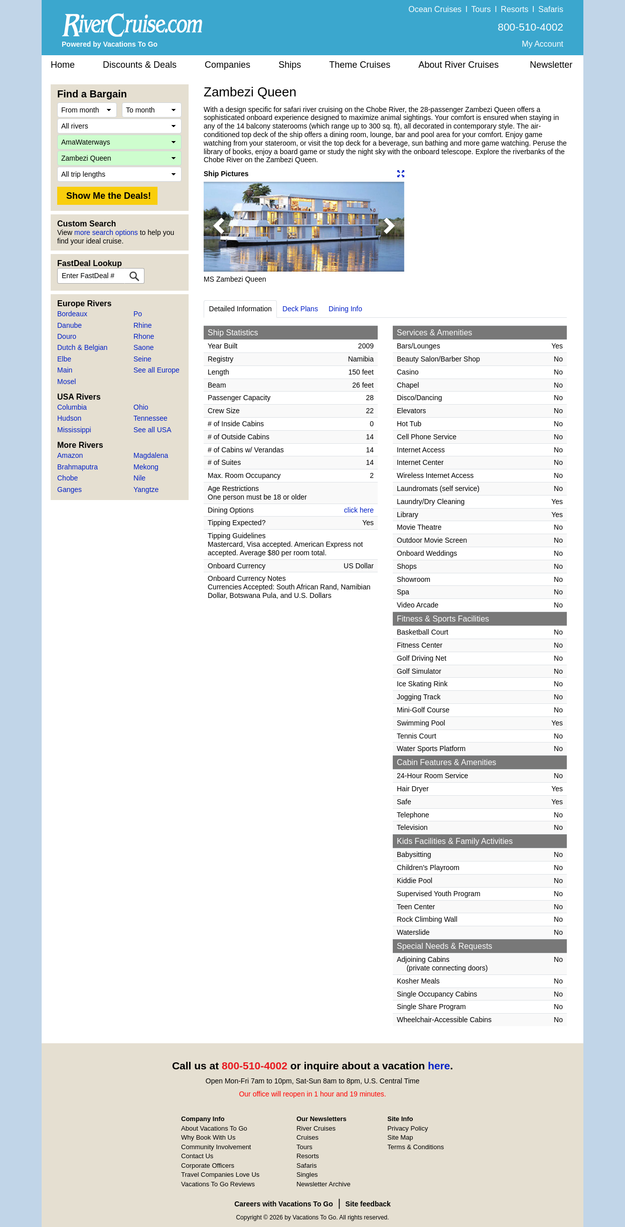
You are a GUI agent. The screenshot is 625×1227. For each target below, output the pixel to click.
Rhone (143, 336)
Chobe (67, 478)
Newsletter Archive (323, 1184)
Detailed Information (240, 309)
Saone (143, 347)
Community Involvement (216, 1147)
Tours (481, 9)
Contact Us (197, 1156)
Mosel (66, 382)
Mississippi (74, 430)
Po (137, 314)
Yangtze (146, 489)
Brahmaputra (77, 467)
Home (63, 65)
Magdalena (150, 455)
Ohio (140, 407)
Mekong (146, 467)
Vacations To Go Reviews (218, 1184)
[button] (219, 227)
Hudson (69, 418)
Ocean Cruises (434, 9)
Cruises (307, 1137)
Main (64, 370)
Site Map (400, 1137)
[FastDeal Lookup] (134, 276)
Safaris (550, 9)
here (439, 1065)
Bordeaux (72, 314)
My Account (542, 44)
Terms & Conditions (415, 1147)
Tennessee (150, 418)
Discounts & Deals (140, 65)
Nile (139, 478)
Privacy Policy (407, 1128)
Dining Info (345, 309)
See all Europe (156, 370)
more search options (106, 232)
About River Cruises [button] (458, 65)
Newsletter (551, 65)
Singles (307, 1174)
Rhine (142, 325)
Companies (227, 65)
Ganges (69, 489)
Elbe (64, 359)
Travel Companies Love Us (220, 1174)
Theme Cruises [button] (359, 65)
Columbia (72, 407)
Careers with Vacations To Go (283, 1204)
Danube (69, 325)
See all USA (152, 430)
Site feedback (368, 1204)
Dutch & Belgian (82, 347)
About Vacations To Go (214, 1128)
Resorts (514, 9)
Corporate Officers (207, 1165)
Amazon (70, 455)
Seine (142, 359)
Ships (289, 65)
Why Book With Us (208, 1137)
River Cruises (316, 1128)
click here (359, 510)
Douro (66, 336)
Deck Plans (300, 309)
